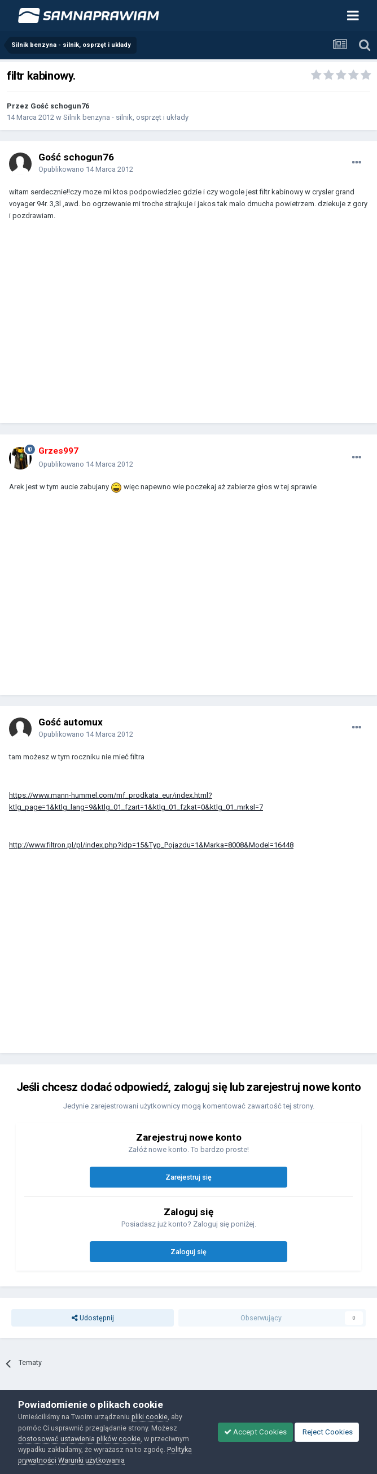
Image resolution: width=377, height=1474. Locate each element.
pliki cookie (149, 1416)
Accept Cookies (255, 1432)
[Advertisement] (141, 327)
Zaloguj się (188, 1251)
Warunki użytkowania (91, 1460)
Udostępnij (93, 1318)
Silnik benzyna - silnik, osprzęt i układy (125, 117)
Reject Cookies (327, 1432)
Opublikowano (85, 169)
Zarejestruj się (188, 1177)
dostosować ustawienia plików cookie (79, 1438)
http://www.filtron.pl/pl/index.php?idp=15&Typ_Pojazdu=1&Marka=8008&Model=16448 (151, 845)
